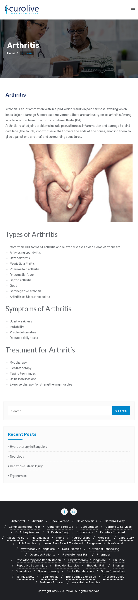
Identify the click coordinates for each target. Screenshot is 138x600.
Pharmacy (103, 554)
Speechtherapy (48, 571)
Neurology (17, 456)
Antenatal (18, 521)
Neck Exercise (71, 548)
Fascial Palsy (15, 537)
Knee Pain (104, 537)
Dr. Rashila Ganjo (58, 532)
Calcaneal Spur (87, 521)
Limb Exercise (27, 543)
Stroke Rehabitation (80, 571)
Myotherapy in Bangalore (38, 548)
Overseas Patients (42, 554)
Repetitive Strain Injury (26, 466)
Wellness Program (52, 582)
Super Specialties (113, 571)
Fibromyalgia (40, 537)
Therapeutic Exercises (81, 576)
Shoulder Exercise (67, 565)
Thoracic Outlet (113, 576)
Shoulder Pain (95, 565)
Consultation (89, 526)
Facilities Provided (112, 532)
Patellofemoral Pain (75, 554)
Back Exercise (60, 521)
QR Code (119, 560)
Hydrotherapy (81, 537)
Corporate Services (118, 526)
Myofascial (115, 543)
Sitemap (118, 565)
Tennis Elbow (25, 576)
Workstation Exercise (86, 582)
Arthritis (37, 521)
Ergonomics (18, 476)
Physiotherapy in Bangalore (87, 560)
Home (11, 53)
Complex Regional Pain (24, 526)
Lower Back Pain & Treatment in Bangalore (72, 543)
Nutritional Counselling (104, 548)
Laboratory (126, 537)
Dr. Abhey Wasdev (28, 532)
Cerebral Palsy (115, 521)
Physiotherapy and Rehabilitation (38, 560)
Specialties (23, 571)
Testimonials (49, 576)
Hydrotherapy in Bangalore (29, 447)
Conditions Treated (60, 526)
